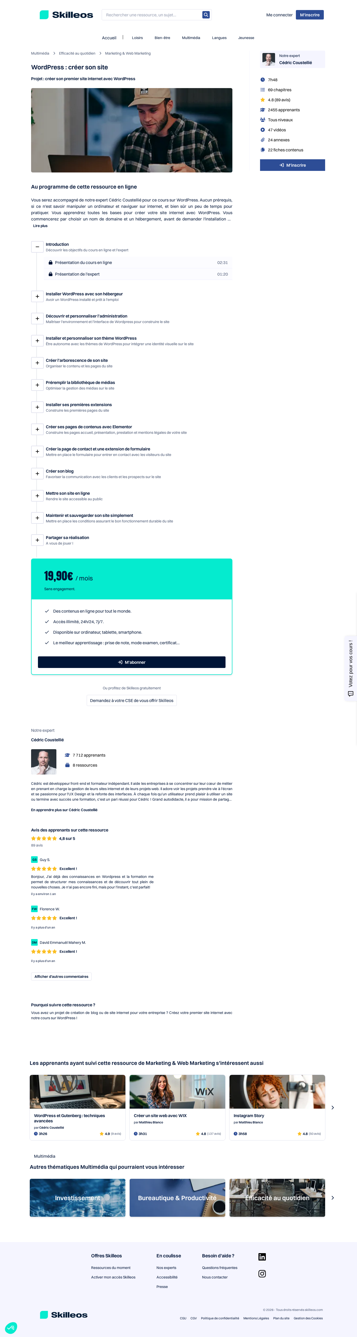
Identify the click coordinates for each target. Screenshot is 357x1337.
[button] (11, 1328)
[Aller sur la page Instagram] (262, 1273)
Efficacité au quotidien (77, 53)
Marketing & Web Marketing (128, 53)
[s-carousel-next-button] (332, 1107)
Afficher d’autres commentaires (61, 976)
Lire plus (40, 225)
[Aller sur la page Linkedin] (262, 1257)
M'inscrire (293, 165)
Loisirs (137, 37)
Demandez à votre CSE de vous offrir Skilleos (131, 700)
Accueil (109, 37)
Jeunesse (246, 37)
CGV (193, 1318)
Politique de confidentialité (220, 1318)
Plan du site (281, 1318)
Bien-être (162, 37)
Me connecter (279, 14)
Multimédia (191, 37)
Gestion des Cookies (308, 1318)
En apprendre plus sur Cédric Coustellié (64, 809)
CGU (183, 1318)
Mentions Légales (256, 1318)
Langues (219, 37)
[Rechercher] (206, 14)
